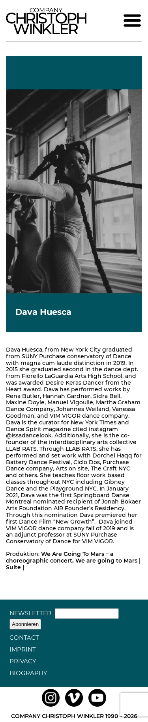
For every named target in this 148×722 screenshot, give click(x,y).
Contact (24, 637)
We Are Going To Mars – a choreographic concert (60, 557)
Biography (28, 673)
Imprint (22, 649)
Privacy (22, 661)
